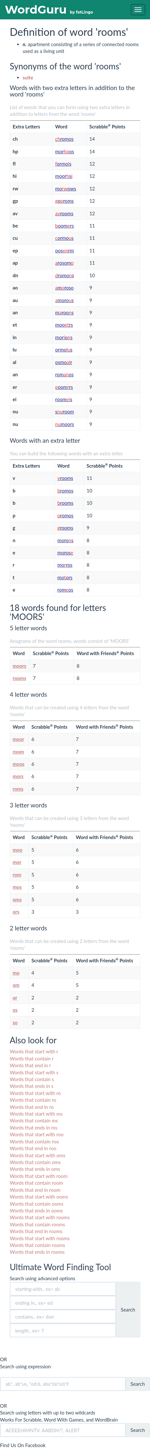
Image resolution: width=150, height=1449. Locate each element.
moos (18, 764)
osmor (63, 362)
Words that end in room (35, 1190)
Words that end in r (30, 1065)
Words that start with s (34, 1072)
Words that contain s (32, 1079)
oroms (64, 201)
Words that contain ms (34, 1120)
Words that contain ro (33, 1100)
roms (18, 789)
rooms (64, 213)
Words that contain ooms (36, 1204)
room (18, 752)
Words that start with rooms (40, 1217)
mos (17, 887)
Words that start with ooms (39, 1197)
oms (17, 899)
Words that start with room (39, 1176)
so (15, 1022)
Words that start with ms (36, 1114)
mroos (64, 312)
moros (64, 151)
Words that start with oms (37, 1155)
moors (63, 176)
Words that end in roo (33, 1148)
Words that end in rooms (36, 1231)
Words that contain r (31, 1058)
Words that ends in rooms (37, 1252)
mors (18, 776)
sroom (64, 411)
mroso (64, 287)
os (15, 1010)
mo (16, 973)
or (15, 997)
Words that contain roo (34, 1141)
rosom (64, 263)
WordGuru (49, 9)
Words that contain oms (35, 1162)
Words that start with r (34, 1051)
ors (16, 912)
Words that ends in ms (33, 1127)
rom (17, 874)
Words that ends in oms (35, 1169)
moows (65, 188)
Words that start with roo (36, 1134)
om (16, 985)
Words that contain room (36, 1183)
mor (17, 862)
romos (64, 139)
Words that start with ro (35, 1093)
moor (18, 739)
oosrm (64, 250)
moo (17, 850)
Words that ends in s (31, 1086)
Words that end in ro (31, 1107)
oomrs (64, 225)
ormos (63, 164)
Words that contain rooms (37, 1224)
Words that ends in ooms (36, 1210)
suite (28, 77)
